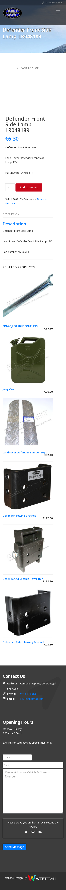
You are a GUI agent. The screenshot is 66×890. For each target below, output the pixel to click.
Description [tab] (11, 214)
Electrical (10, 203)
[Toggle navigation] (58, 11)
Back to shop (28, 68)
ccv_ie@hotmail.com (31, 698)
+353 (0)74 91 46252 (52, 2)
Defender (42, 199)
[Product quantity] (10, 187)
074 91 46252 (28, 693)
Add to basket (29, 187)
